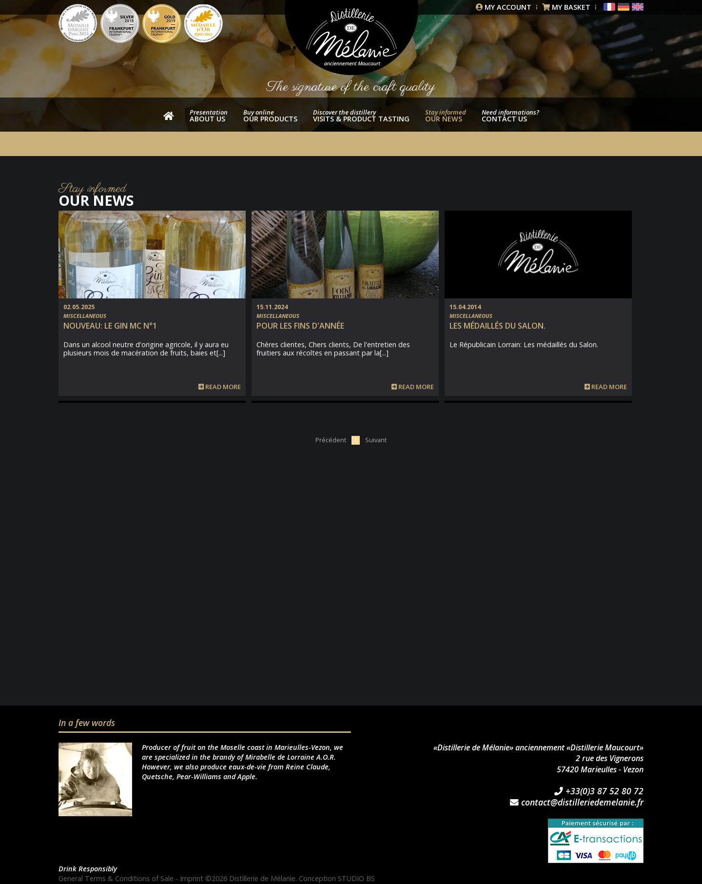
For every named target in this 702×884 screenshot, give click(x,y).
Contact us (510, 115)
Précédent (330, 439)
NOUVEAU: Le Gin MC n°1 (110, 325)
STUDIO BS (356, 878)
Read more (219, 387)
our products (270, 115)
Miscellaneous (84, 315)
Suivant (376, 439)
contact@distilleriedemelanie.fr (577, 802)
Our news (445, 115)
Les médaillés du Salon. (497, 325)
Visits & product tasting (361, 115)
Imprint (191, 878)
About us (209, 115)
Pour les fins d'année (300, 325)
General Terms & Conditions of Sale (116, 878)
